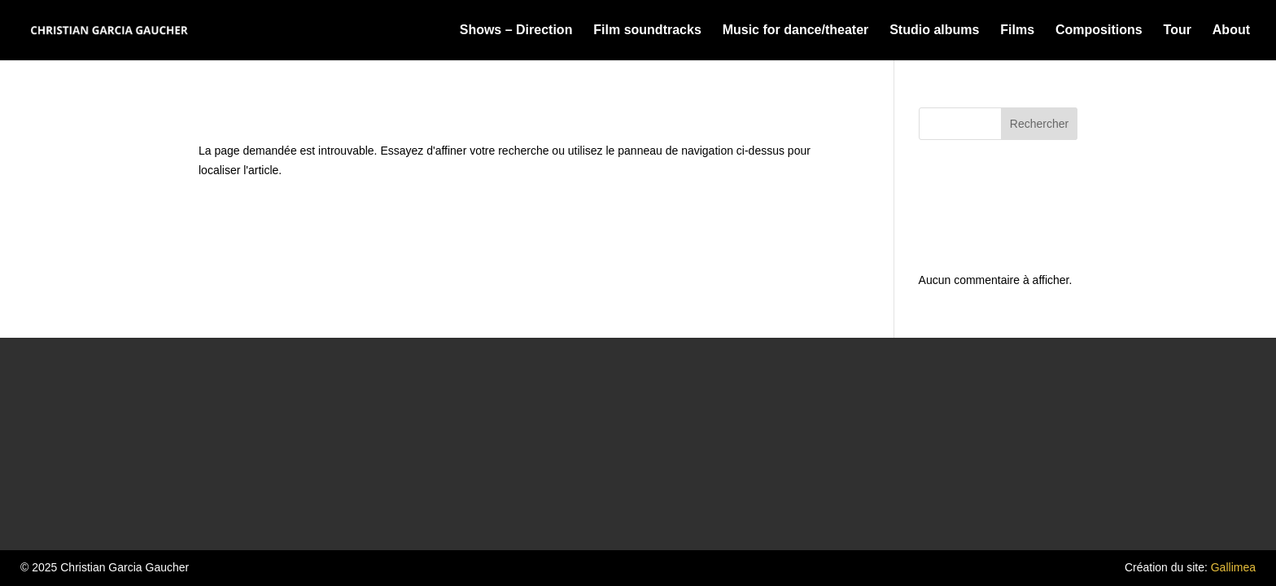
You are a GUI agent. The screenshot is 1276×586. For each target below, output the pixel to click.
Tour (1177, 30)
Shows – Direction (516, 30)
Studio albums (934, 30)
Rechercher (1039, 123)
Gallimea (1233, 567)
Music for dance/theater (796, 30)
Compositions (1099, 30)
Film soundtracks (647, 30)
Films (1017, 30)
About (1231, 30)
